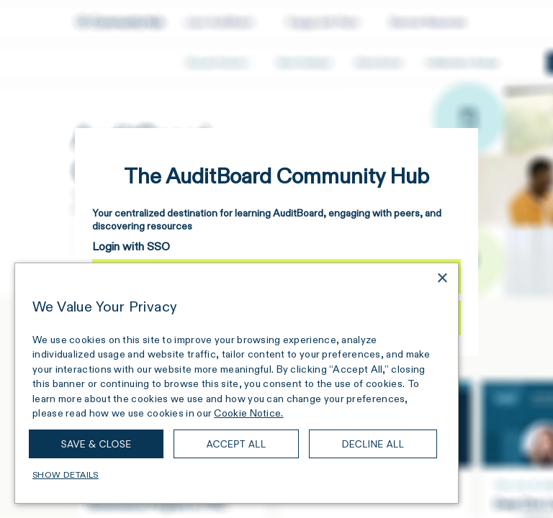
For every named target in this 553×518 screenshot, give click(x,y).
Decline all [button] (373, 443)
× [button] (441, 278)
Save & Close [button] (96, 443)
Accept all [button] (236, 443)
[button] (236, 475)
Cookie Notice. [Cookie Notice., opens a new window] (248, 412)
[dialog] (236, 383)
